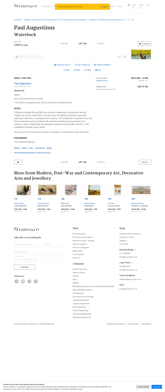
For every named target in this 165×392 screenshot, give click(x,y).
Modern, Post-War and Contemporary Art (107, 20)
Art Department (78, 358)
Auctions (18, 20)
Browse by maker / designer (83, 305)
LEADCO (76, 340)
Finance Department (80, 375)
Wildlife (49, 212)
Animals (17, 212)
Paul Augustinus (22, 147)
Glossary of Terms (126, 302)
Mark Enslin (65, 268)
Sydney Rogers (89, 268)
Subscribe (25, 331)
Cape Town (124, 327)
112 (15, 263)
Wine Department (79, 371)
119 (39, 263)
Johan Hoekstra (43, 268)
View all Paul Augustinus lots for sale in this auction (32, 217)
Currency (102, 129)
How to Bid (123, 308)
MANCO (76, 347)
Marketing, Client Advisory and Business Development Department (98, 351)
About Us (76, 322)
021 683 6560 (124, 331)
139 (109, 263)
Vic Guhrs (111, 268)
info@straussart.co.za (128, 321)
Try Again (104, 7)
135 (86, 263)
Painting (25, 212)
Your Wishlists (78, 319)
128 (62, 263)
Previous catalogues (81, 312)
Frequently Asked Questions (130, 298)
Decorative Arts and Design (83, 361)
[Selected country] (16, 324)
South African (40, 212)
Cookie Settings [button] (143, 387)
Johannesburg (126, 314)
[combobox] (18, 308)
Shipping (122, 305)
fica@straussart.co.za (128, 353)
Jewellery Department (81, 365)
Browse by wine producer (82, 302)
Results (147, 44)
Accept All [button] (156, 387)
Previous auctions (80, 308)
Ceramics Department (81, 368)
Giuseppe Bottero (137, 268)
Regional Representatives (82, 354)
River (31, 212)
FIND (120, 7)
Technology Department (82, 378)
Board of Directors (80, 334)
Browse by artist (79, 298)
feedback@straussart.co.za (130, 344)
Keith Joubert (19, 268)
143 (133, 263)
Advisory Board (79, 337)
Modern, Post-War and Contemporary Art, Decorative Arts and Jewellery (55, 20)
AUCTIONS (46, 7)
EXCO (75, 344)
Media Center (78, 315)
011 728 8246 (124, 318)
